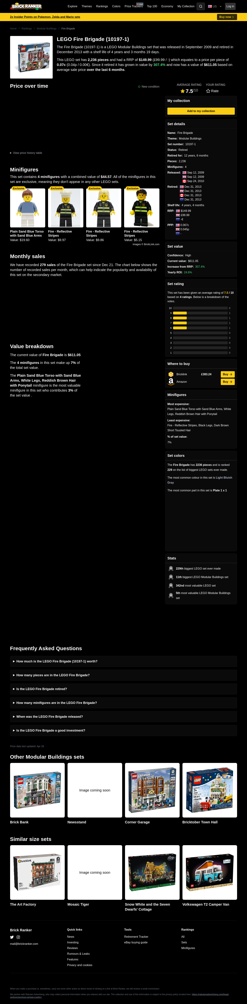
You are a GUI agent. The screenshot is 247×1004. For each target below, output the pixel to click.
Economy (167, 6)
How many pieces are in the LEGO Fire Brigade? (53, 643)
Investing (73, 910)
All (183, 905)
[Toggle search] (201, 6)
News (70, 905)
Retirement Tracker (136, 905)
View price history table (27, 152)
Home (13, 28)
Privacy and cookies (79, 933)
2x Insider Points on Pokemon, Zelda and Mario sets (45, 16)
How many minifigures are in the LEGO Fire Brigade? (56, 671)
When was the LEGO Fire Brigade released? (49, 685)
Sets (184, 910)
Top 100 (152, 6)
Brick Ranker (21, 898)
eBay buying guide (136, 910)
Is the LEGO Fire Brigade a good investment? (50, 699)
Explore (72, 6)
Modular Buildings (47, 28)
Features (72, 927)
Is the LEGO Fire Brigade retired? (41, 657)
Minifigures (188, 916)
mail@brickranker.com (24, 912)
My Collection (186, 6)
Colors (116, 6)
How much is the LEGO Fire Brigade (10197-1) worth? (57, 629)
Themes (87, 6)
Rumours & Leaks (78, 922)
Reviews (72, 916)
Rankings (102, 6)
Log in (230, 6)
